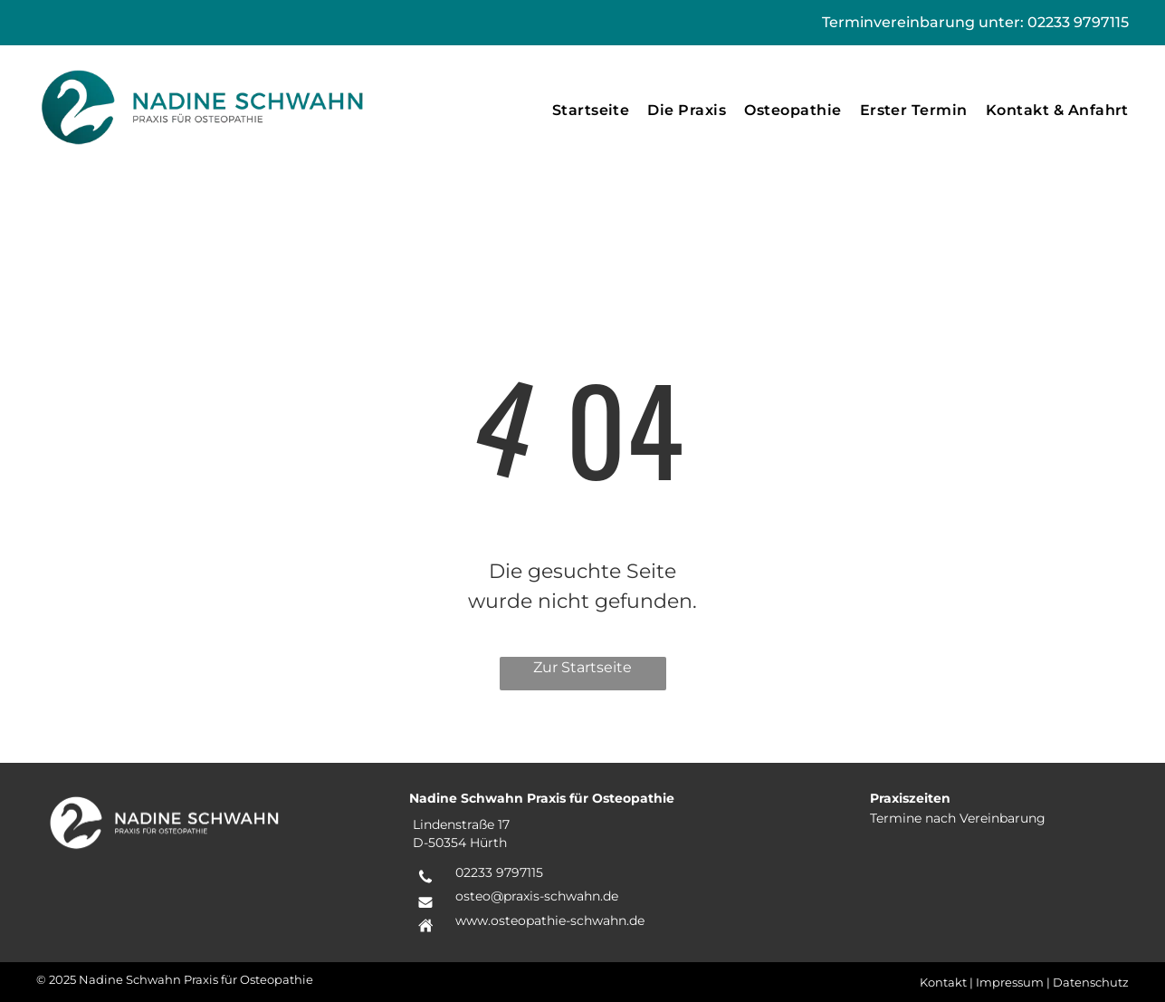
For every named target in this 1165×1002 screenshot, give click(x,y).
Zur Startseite (582, 667)
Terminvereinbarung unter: (923, 22)
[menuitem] (591, 110)
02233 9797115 (1078, 22)
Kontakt (943, 982)
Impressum (1010, 982)
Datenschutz (1091, 982)
